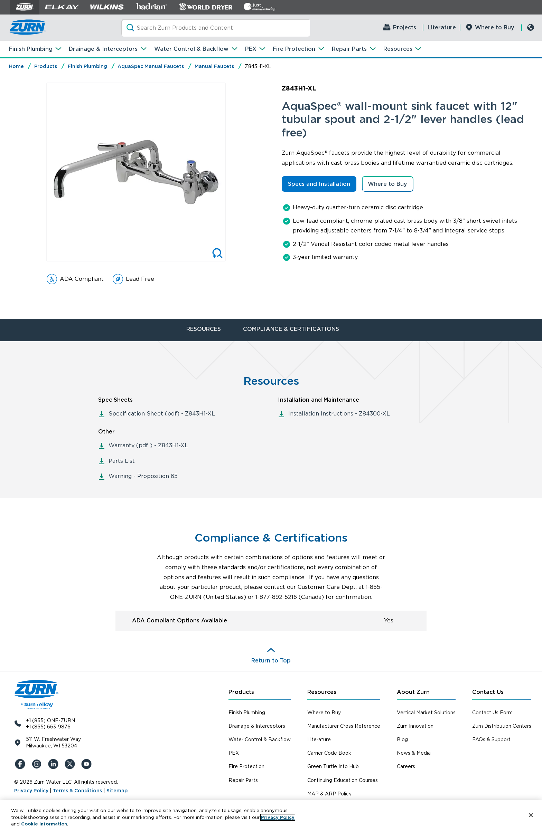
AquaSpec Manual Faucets (151, 66)
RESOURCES (203, 329)
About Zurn (413, 692)
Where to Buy (494, 27)
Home (16, 66)
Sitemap (117, 790)
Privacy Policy (31, 790)
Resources (397, 49)
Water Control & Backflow (191, 49)
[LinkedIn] (54, 764)
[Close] (531, 815)
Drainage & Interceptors (103, 49)
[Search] (216, 28)
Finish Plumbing (31, 49)
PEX (250, 49)
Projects (404, 27)
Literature (442, 27)
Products (45, 66)
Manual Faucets (214, 66)
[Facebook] (21, 764)
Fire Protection (294, 49)
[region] (271, 815)
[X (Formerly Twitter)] (71, 764)
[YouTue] (87, 764)
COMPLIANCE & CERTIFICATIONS (291, 329)
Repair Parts (349, 49)
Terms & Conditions (78, 790)
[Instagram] (38, 764)
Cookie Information (44, 824)
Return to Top (271, 660)
